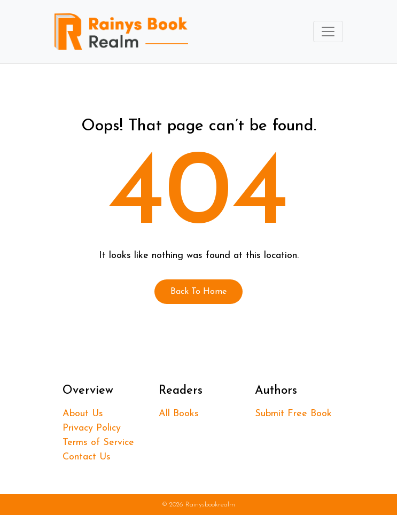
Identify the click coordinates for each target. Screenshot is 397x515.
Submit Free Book (293, 414)
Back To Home (198, 291)
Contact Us (87, 457)
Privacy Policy (92, 428)
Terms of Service (98, 443)
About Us (83, 414)
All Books (179, 414)
